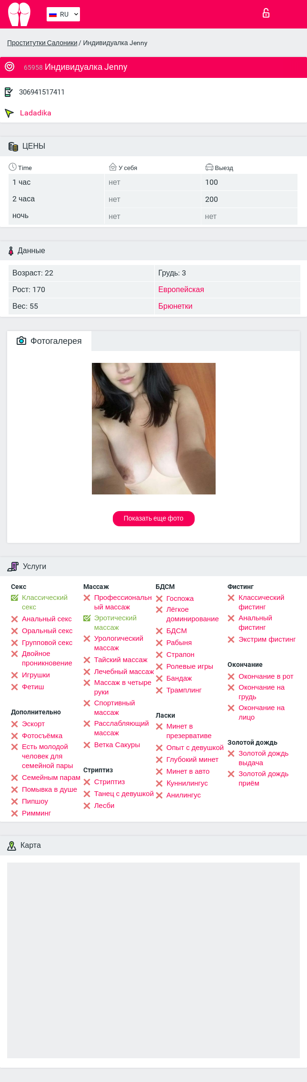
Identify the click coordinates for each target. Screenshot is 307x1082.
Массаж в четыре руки (122, 687)
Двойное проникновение (47, 658)
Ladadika (28, 113)
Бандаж (179, 678)
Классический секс (45, 602)
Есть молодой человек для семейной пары (47, 756)
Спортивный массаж (114, 708)
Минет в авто (188, 771)
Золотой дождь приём (263, 778)
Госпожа (180, 598)
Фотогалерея (49, 341)
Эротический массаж (115, 623)
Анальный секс (47, 619)
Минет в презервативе (189, 731)
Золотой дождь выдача (263, 758)
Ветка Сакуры (117, 744)
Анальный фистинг (255, 623)
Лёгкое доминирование (193, 614)
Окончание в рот (265, 676)
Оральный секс (47, 630)
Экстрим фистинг (267, 639)
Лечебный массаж (124, 671)
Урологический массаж (118, 643)
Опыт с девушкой (195, 747)
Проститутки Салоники (42, 43)
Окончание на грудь (261, 692)
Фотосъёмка (42, 735)
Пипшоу (35, 801)
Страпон (181, 654)
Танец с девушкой (124, 793)
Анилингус (184, 795)
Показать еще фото (154, 518)
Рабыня (179, 642)
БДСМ (177, 630)
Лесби (104, 805)
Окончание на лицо (261, 712)
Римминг (36, 813)
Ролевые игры (190, 666)
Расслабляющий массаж (121, 728)
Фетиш (33, 687)
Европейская (181, 289)
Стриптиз (109, 782)
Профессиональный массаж (123, 602)
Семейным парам (51, 777)
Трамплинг (184, 690)
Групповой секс (47, 642)
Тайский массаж (121, 659)
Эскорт (33, 724)
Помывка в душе (49, 789)
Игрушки (36, 675)
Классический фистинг (261, 602)
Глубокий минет (193, 759)
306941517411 (42, 92)
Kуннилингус (187, 783)
